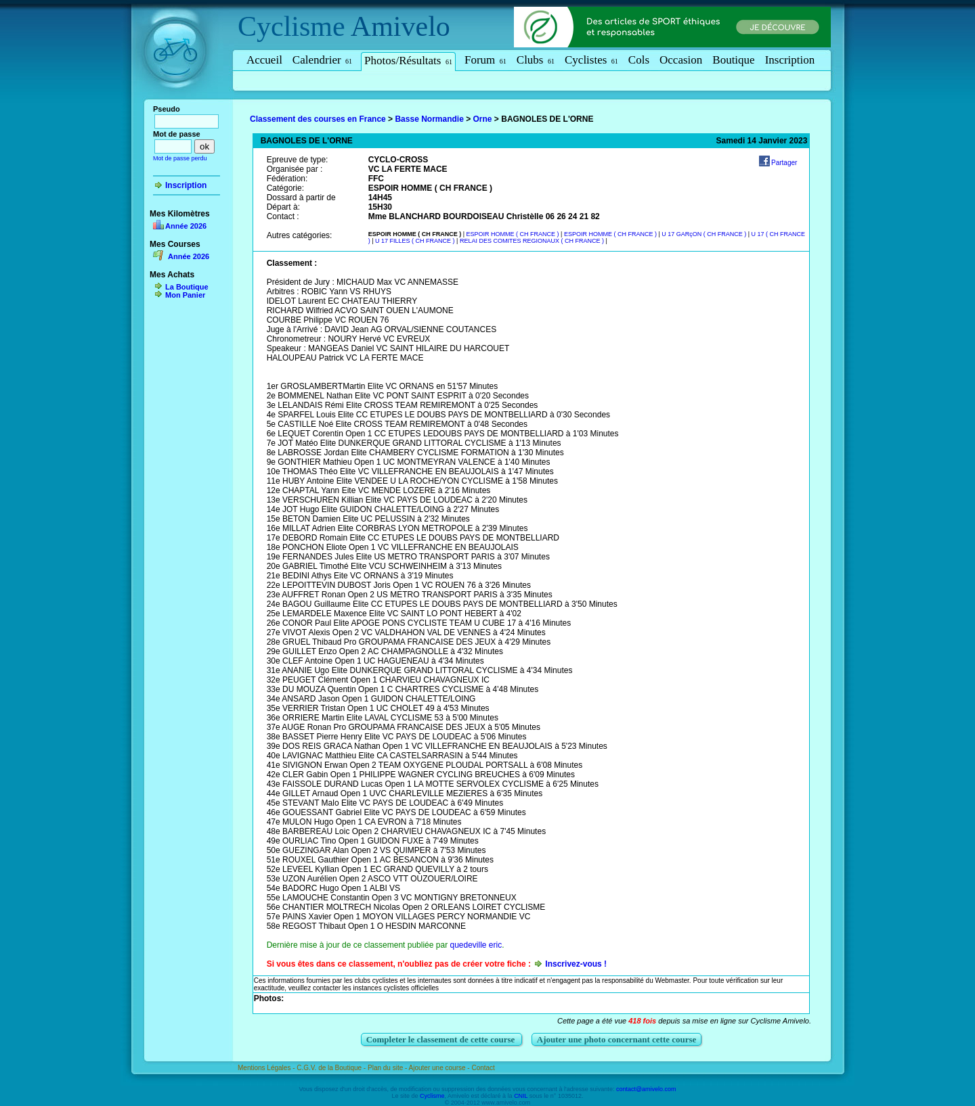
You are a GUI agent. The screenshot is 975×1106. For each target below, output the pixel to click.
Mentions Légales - (267, 1068)
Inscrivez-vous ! (576, 964)
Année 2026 (186, 226)
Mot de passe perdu (180, 158)
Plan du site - (388, 1068)
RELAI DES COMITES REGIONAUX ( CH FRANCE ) (533, 240)
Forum (485, 59)
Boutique (733, 59)
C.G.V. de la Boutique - (332, 1068)
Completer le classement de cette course (441, 1039)
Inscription (790, 59)
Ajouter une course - (440, 1068)
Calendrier (322, 59)
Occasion (680, 59)
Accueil (264, 59)
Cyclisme (291, 26)
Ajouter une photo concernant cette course (617, 1039)
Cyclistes (591, 59)
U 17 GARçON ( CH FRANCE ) (705, 234)
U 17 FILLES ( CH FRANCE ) (415, 240)
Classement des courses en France (318, 119)
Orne (482, 119)
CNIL (520, 1095)
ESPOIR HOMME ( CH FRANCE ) (514, 234)
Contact (482, 1068)
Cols (638, 59)
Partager (784, 162)
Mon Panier (185, 295)
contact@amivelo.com (646, 1089)
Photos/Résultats (408, 60)
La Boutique (187, 287)
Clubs (536, 59)
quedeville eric (476, 945)
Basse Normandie (429, 119)
